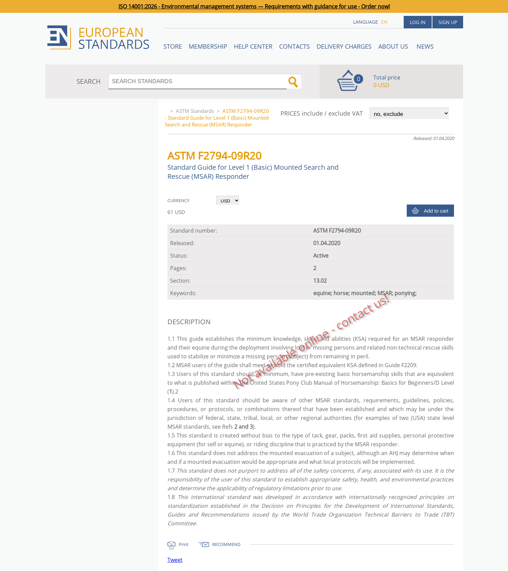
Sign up (447, 22)
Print (184, 544)
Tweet (175, 560)
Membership (208, 46)
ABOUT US (394, 46)
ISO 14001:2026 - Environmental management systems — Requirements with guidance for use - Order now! (254, 6)
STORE (172, 46)
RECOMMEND (226, 544)
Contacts (294, 46)
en (384, 22)
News (425, 46)
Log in (418, 22)
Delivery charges (344, 46)
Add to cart (436, 211)
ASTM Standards (195, 111)
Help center (253, 46)
